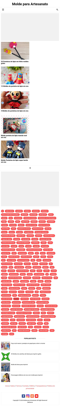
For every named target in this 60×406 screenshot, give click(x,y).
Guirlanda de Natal (22, 270)
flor (51, 263)
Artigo (4, 221)
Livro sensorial (39, 274)
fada (33, 260)
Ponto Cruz (24, 299)
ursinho (46, 327)
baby (17, 221)
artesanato (18, 218)
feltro (38, 260)
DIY (37, 253)
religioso (36, 313)
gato (52, 267)
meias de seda (6, 281)
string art (22, 323)
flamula (35, 263)
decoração (45, 246)
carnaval (16, 239)
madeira (53, 274)
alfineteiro (36, 211)
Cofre (50, 242)
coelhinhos (35, 242)
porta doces (16, 302)
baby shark (25, 221)
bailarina (34, 221)
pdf (37, 292)
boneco (12, 232)
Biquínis (21, 225)
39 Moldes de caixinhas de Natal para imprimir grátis (26, 354)
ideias (32, 270)
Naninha (31, 288)
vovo (52, 330)
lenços (23, 274)
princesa (40, 306)
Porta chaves (6, 302)
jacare (39, 270)
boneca (4, 232)
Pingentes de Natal (24, 295)
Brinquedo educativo (41, 232)
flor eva (4, 267)
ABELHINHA (9, 211)
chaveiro (34, 239)
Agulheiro (19, 211)
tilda (46, 323)
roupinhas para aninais (48, 316)
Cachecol (30, 235)
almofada (24, 214)
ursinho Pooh (6, 330)
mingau (33, 281)
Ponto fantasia (35, 299)
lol (47, 274)
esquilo (36, 256)
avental (11, 221)
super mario (31, 323)
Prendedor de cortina (29, 306)
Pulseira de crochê (51, 306)
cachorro (38, 235)
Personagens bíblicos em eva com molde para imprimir (27, 375)
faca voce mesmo (23, 260)
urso (14, 330)
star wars (13, 323)
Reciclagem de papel (8, 313)
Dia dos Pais (5, 253)
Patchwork (29, 292)
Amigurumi (43, 214)
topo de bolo (22, 327)
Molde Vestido (46, 285)
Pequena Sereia (45, 292)
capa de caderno (49, 235)
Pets (14, 295)
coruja (21, 246)
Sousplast (5, 323)
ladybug (4, 274)
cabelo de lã (20, 235)
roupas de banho (7, 316)
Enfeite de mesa (14, 256)
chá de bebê (25, 239)
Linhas (30, 274)
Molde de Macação (33, 285)
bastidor (4, 225)
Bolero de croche (44, 225)
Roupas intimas (19, 316)
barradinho (51, 221)
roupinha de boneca (32, 316)
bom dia (48, 228)
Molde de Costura (19, 285)
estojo (43, 256)
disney (31, 253)
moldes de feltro (14, 288)
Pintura (43, 295)
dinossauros (22, 253)
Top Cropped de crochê (8, 327)
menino (16, 281)
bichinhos (13, 225)
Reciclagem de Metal (48, 309)
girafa (3, 270)
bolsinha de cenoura (24, 228)
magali (4, 277)
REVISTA (50, 313)
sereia (40, 320)
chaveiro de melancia (8, 242)
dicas (14, 253)
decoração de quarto (8, 249)
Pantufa (4, 292)
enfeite (4, 256)
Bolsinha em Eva (37, 228)
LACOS (54, 270)
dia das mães (48, 249)
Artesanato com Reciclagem (47, 218)
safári (12, 320)
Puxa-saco (5, 309)
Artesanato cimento (30, 218)
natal (38, 288)
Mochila (48, 281)
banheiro (42, 221)
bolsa (13, 228)
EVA (3, 260)
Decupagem (20, 249)
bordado (19, 232)
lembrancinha (14, 274)
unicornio (37, 327)
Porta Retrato (6, 306)
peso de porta (6, 295)
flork (11, 267)
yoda (11, 334)
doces (43, 253)
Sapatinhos (20, 320)
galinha (28, 267)
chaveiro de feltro (45, 239)
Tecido (40, 323)
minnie (40, 281)
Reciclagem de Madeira (31, 309)
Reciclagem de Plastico (24, 313)
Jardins (46, 270)
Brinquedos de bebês (8, 235)
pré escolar (16, 306)
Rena (43, 313)
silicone (47, 320)
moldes (4, 288)
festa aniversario (7, 263)
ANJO (51, 214)
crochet (28, 246)
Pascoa (21, 292)
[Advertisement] (30, 27)
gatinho (45, 267)
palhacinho (46, 288)
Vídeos (34, 330)
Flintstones (43, 263)
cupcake (36, 246)
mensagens (24, 281)
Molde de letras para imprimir (19, 364)
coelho (43, 242)
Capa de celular (6, 239)
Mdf (56, 277)
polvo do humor (6, 299)
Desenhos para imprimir (34, 249)
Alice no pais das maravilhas (10, 214)
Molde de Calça (6, 285)
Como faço (5, 246)
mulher (24, 288)
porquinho (45, 299)
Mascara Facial (47, 277)
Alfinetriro (44, 211)
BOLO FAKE (5, 228)
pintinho (35, 295)
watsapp (4, 334)
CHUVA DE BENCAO (23, 242)
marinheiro (27, 277)
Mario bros (36, 277)
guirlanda (11, 270)
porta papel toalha (42, 302)
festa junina (18, 263)
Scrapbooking (31, 320)
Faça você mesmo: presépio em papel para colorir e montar (28, 343)
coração (14, 246)
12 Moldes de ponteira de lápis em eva (14, 86)
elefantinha (51, 253)
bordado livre (28, 232)
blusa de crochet (31, 225)
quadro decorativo (16, 309)
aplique (4, 218)
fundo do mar (19, 267)
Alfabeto (27, 211)
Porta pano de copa (28, 302)
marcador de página (15, 277)
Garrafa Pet (37, 267)
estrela (50, 256)
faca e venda (11, 260)
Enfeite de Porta (26, 256)
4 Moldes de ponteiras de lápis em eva (14, 111)
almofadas (33, 214)
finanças (27, 263)
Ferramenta (47, 260)
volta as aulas (44, 330)
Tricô (30, 327)
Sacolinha (5, 320)
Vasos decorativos (24, 330)
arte (11, 218)
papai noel (13, 292)
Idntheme (30, 402)
